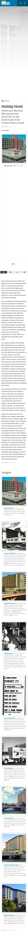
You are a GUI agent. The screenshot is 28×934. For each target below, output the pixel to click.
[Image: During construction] (14, 536)
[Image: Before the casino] (14, 149)
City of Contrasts (8, 818)
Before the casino (8, 165)
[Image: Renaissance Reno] (14, 898)
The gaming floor (8, 653)
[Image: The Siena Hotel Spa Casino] (14, 848)
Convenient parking (9, 718)
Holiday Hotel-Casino (10, 603)
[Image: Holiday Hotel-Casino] (14, 586)
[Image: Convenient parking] (14, 695)
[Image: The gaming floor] (14, 636)
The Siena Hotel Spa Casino (11, 865)
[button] (20, 3)
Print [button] (14, 264)
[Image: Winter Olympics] (14, 751)
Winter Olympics (8, 768)
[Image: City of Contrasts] (14, 801)
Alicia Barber (6, 130)
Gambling (6, 101)
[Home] (5, 3)
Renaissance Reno (9, 915)
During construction (9, 553)
